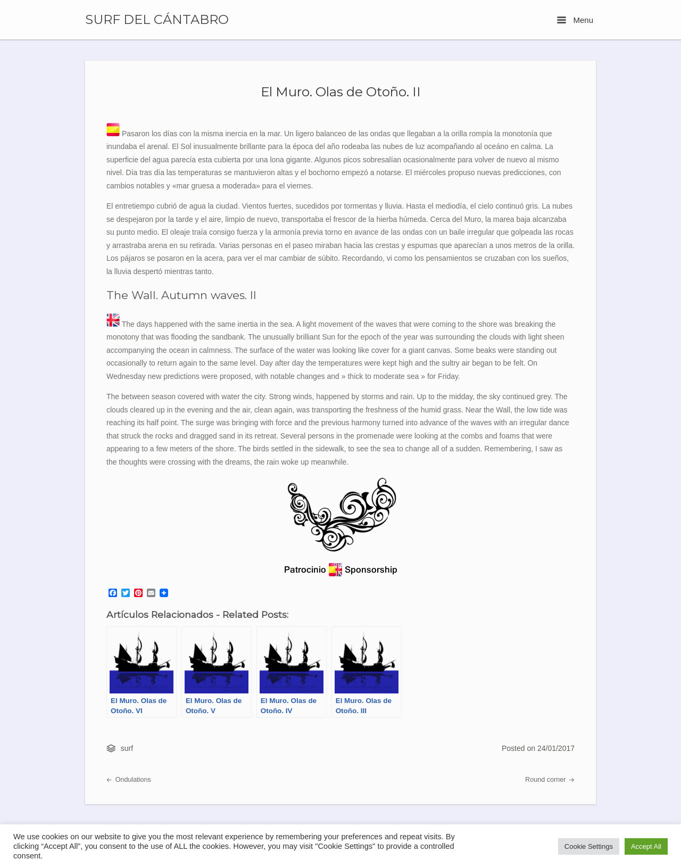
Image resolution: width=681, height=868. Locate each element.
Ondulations (128, 779)
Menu (575, 19)
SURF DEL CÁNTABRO (157, 19)
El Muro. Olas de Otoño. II (341, 92)
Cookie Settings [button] (588, 846)
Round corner (550, 779)
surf (127, 748)
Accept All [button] (646, 846)
